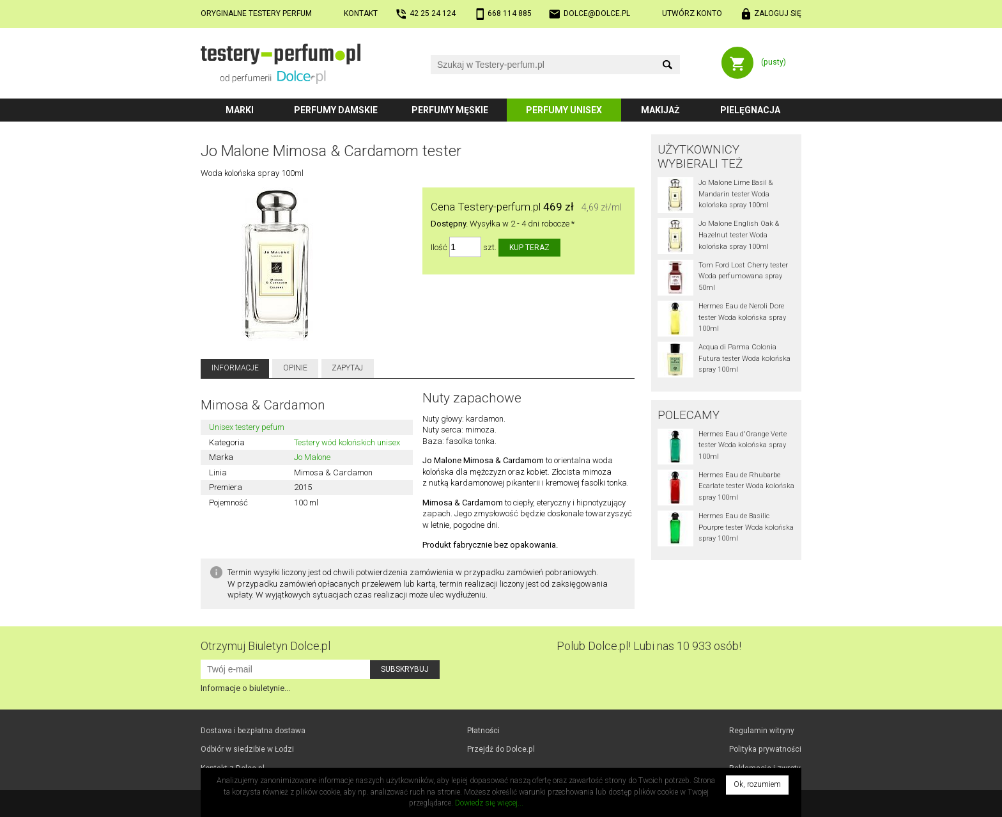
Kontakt (361, 13)
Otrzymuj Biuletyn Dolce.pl (265, 646)
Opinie (295, 367)
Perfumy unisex (564, 110)
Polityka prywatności (765, 749)
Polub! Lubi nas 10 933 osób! (649, 646)
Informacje (235, 367)
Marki (240, 110)
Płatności (483, 730)
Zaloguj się (777, 13)
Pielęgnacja (750, 110)
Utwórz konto (692, 13)
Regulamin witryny (761, 730)
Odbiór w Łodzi (247, 749)
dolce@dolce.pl (597, 13)
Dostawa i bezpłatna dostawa (253, 730)
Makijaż (660, 110)
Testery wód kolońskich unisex (347, 442)
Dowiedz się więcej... (489, 802)
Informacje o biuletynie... (245, 688)
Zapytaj (347, 367)
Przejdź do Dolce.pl (501, 749)
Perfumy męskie (450, 110)
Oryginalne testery (256, 13)
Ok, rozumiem (757, 784)
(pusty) (773, 62)
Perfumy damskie (336, 110)
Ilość (439, 247)
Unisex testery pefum (246, 427)
